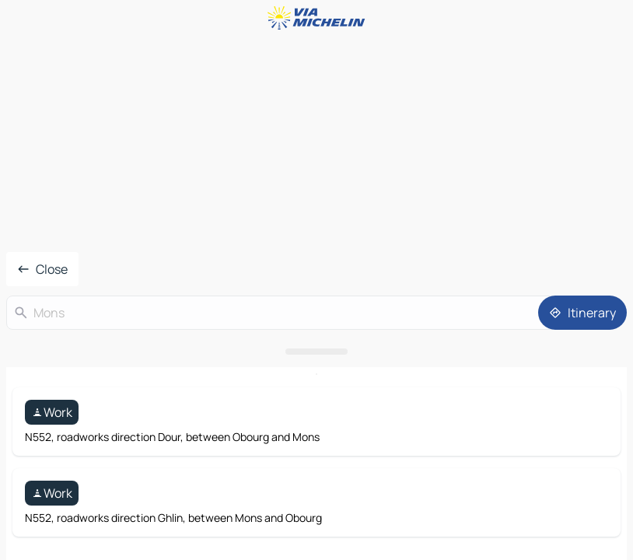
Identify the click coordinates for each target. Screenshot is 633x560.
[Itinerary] (582, 313)
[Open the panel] (316, 351)
